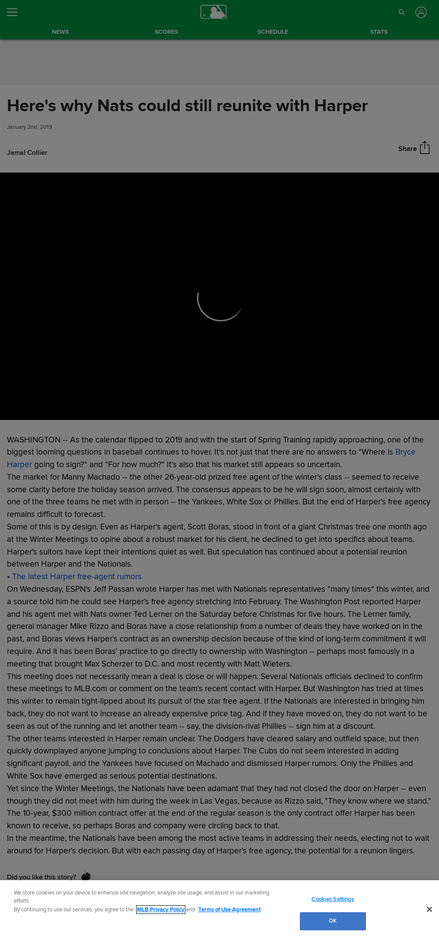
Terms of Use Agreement (229, 909)
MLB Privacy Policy (161, 909)
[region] (219, 909)
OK (333, 920)
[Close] (429, 909)
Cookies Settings (333, 899)
